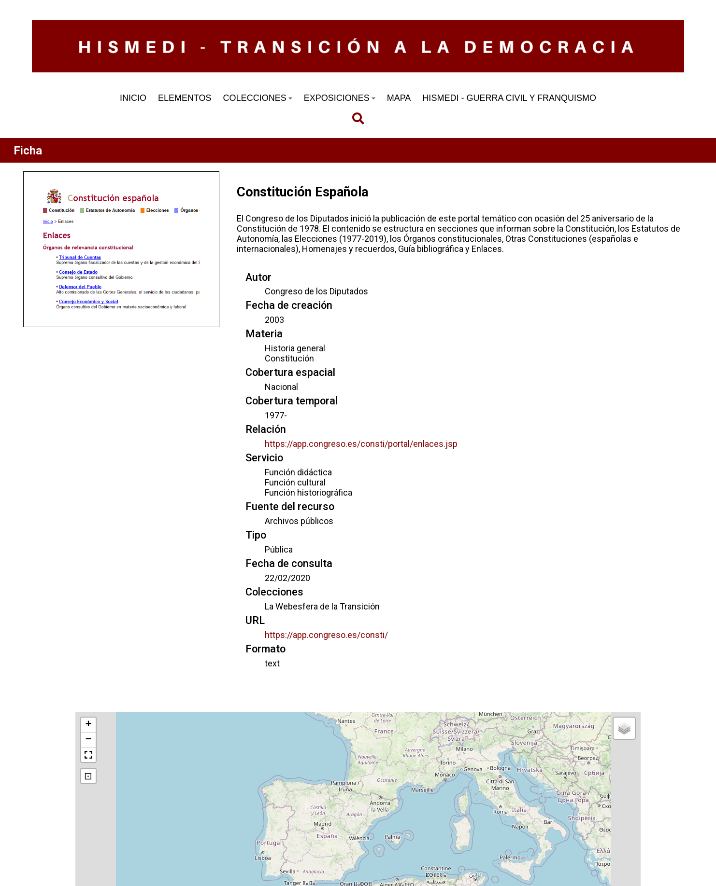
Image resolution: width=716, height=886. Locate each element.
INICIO (133, 98)
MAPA (399, 98)
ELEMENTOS (185, 98)
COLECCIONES (257, 98)
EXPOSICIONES (339, 98)
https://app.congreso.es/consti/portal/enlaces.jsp (361, 444)
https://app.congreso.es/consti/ (326, 635)
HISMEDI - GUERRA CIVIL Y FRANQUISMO (509, 98)
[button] (88, 725)
